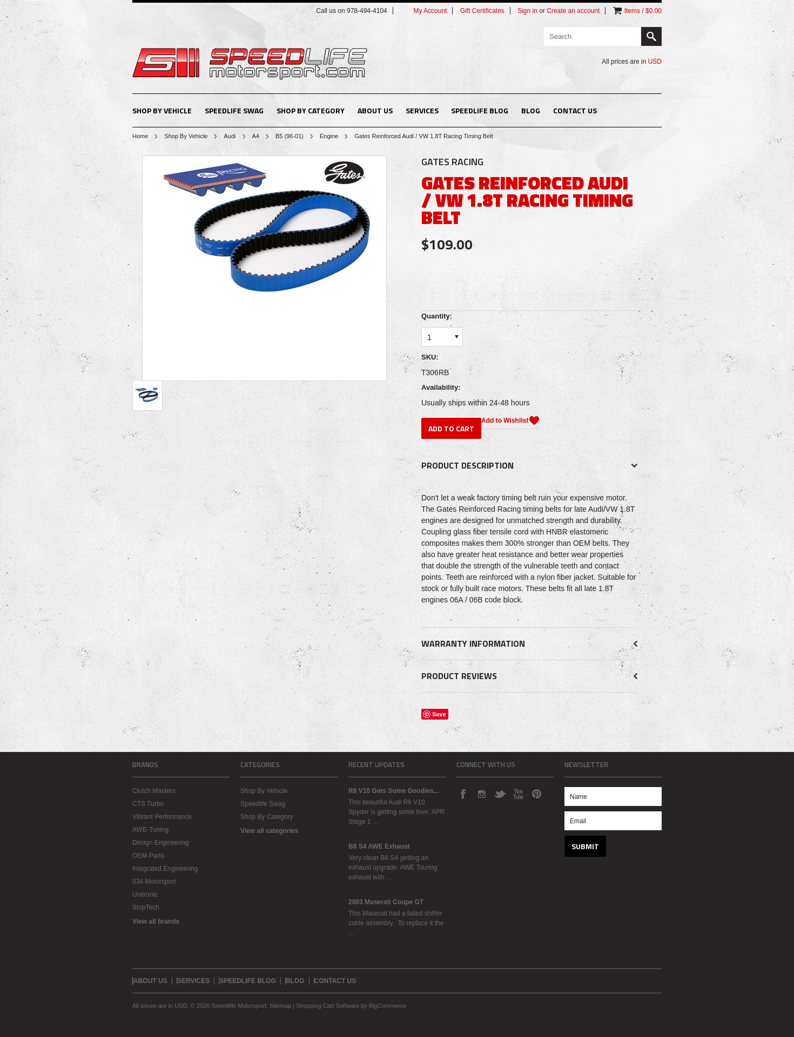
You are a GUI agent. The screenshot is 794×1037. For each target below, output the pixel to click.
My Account (430, 11)
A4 (255, 136)
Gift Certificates (482, 11)
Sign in (527, 11)
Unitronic (145, 894)
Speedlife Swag (234, 110)
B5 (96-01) (289, 136)
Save (439, 714)
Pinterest (536, 793)
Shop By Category (311, 110)
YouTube (518, 793)
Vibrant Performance (162, 817)
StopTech (145, 907)
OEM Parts (148, 855)
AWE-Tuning (150, 829)
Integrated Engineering (165, 868)
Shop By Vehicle (162, 110)
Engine (329, 136)
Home (140, 136)
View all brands (155, 921)
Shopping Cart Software (327, 1005)
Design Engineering (160, 842)
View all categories (269, 831)
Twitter (499, 793)
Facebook (462, 793)
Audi (229, 136)
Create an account (573, 11)
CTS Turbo (148, 804)
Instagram (481, 793)
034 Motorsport (154, 881)
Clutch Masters (154, 791)
